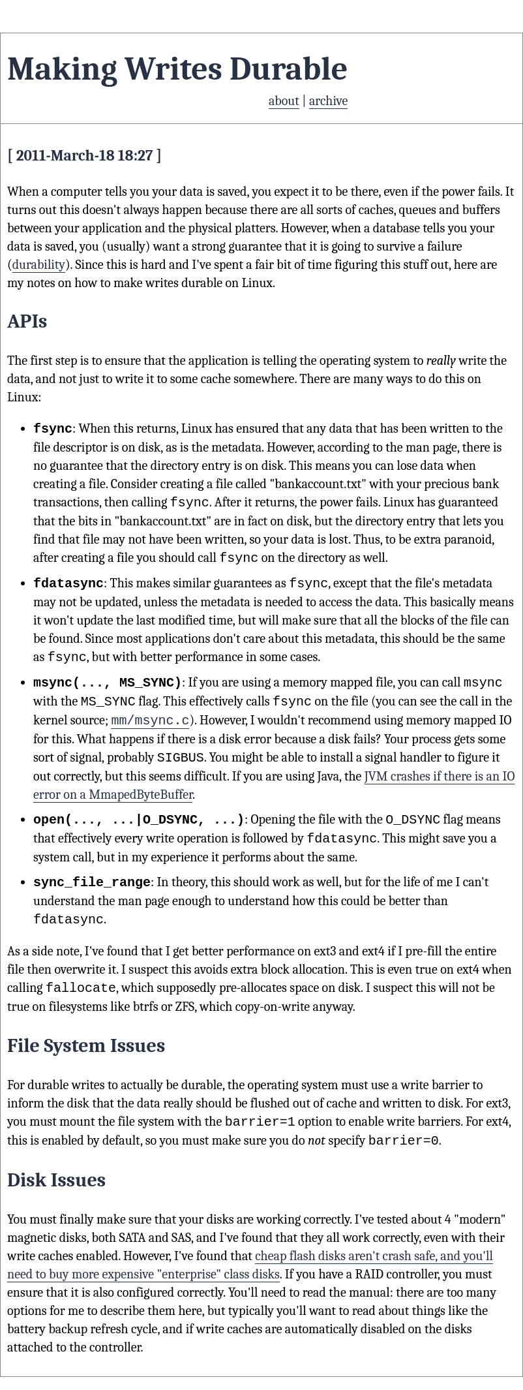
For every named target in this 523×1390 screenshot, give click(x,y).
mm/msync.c (150, 720)
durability (38, 264)
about (284, 100)
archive (328, 100)
